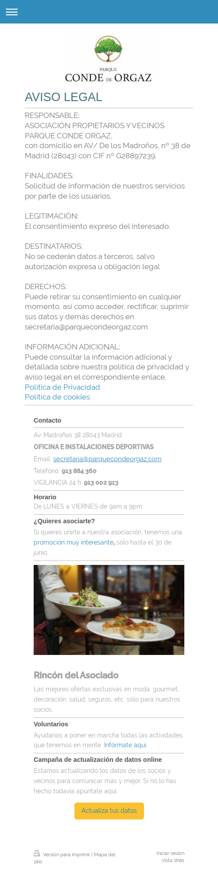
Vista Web (173, 860)
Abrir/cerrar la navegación (109, 11)
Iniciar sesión (170, 853)
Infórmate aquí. (126, 745)
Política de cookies (57, 396)
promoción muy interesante (73, 542)
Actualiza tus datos (109, 810)
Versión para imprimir (62, 854)
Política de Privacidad (62, 387)
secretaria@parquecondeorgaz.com (107, 458)
